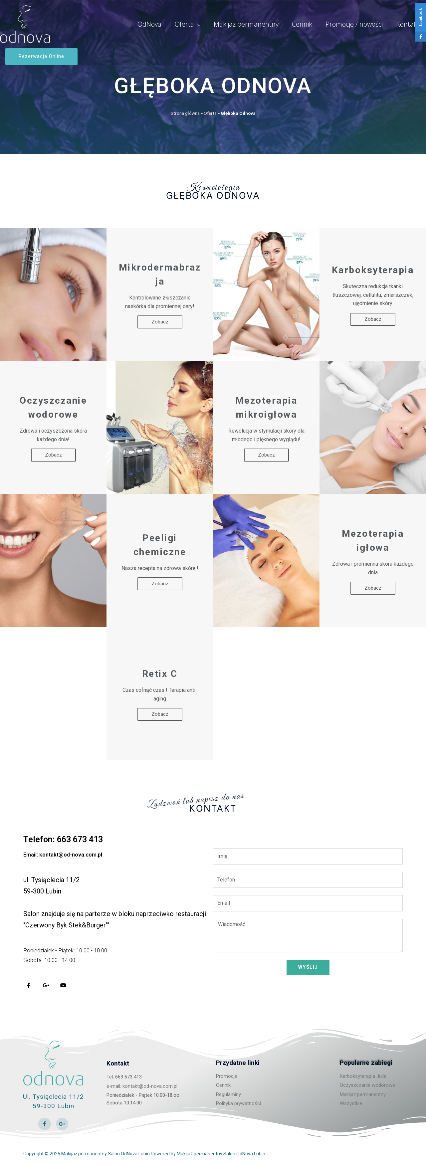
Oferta (210, 113)
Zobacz (159, 322)
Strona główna (185, 113)
